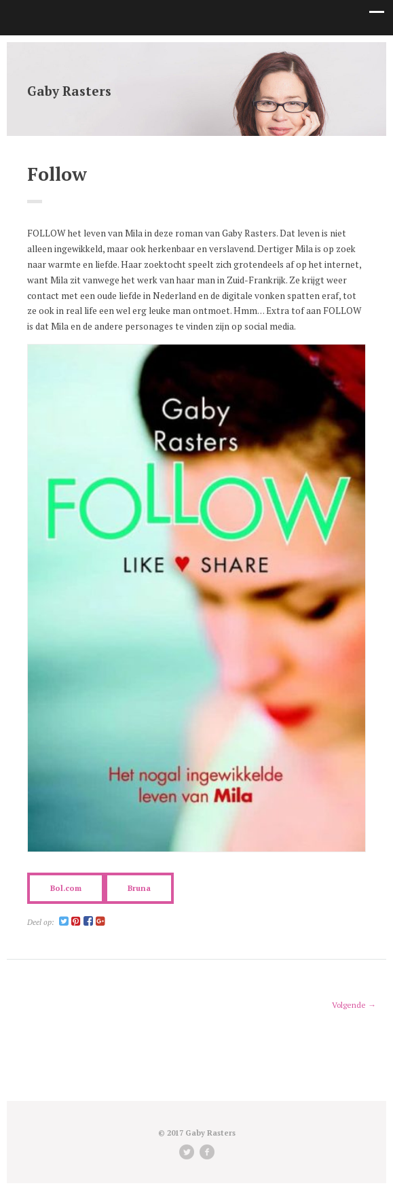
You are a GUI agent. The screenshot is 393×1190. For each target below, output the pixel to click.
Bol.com (65, 888)
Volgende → (354, 1005)
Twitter (186, 1151)
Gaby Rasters (69, 90)
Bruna (139, 888)
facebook (207, 1151)
